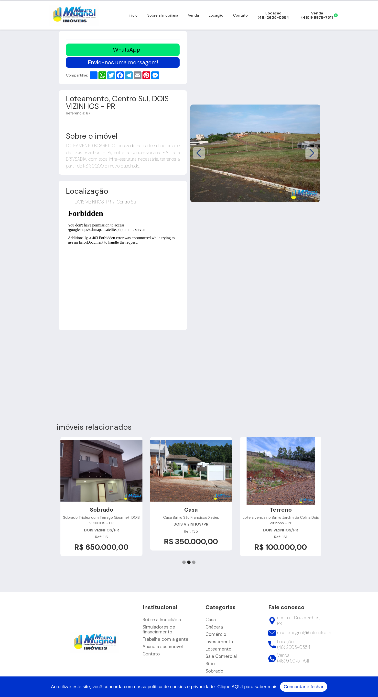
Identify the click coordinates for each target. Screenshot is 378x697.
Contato (240, 15)
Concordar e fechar (304, 686)
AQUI (237, 686)
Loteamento (218, 649)
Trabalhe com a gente (165, 639)
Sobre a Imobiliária (162, 15)
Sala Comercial (221, 656)
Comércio (215, 634)
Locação (216, 15)
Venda (193, 15)
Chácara (214, 627)
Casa (210, 620)
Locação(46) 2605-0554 (273, 15)
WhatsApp (126, 49)
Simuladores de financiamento (158, 629)
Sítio (210, 664)
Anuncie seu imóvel (162, 647)
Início (133, 15)
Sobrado (214, 671)
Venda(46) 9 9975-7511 (317, 15)
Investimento (219, 642)
